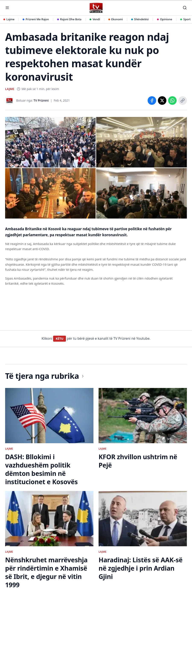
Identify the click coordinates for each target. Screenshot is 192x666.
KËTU (59, 339)
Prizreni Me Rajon (36, 19)
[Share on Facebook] (152, 100)
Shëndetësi (140, 19)
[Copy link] (182, 100)
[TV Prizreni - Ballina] (96, 8)
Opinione (164, 19)
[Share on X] (162, 100)
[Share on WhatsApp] (172, 100)
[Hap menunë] (7, 8)
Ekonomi (115, 19)
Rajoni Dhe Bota (69, 19)
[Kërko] (185, 8)
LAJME (9, 89)
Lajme (9, 19)
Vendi (95, 19)
